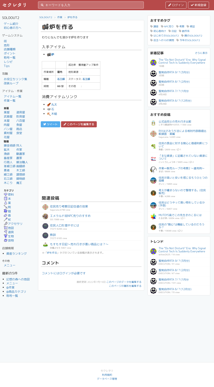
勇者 (7, 170)
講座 (154, 26)
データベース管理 (107, 379)
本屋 (7, 121)
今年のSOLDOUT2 (188, 40)
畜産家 (8, 158)
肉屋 (7, 125)
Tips (7, 66)
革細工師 (9, 166)
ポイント (9, 53)
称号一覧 (9, 57)
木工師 (20, 170)
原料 (9, 194)
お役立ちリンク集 (15, 79)
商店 (19, 129)
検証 (191, 26)
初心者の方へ (12, 28)
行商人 (8, 162)
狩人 (19, 145)
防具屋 (20, 116)
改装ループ (11, 83)
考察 (180, 26)
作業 (59, 17)
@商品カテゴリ (16, 291)
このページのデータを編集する (123, 282)
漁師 (7, 154)
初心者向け (158, 31)
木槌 (52, 114)
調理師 (20, 174)
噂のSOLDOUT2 (191, 35)
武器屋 (8, 116)
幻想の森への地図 (18, 279)
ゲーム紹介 (11, 24)
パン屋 (8, 129)
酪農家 (20, 154)
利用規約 (107, 375)
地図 (9, 228)
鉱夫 (7, 150)
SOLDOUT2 (45, 17)
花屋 (7, 137)
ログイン (176, 5)
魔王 (19, 183)
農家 (19, 158)
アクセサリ (13, 224)
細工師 (8, 174)
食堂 (19, 133)
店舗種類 (9, 49)
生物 (9, 236)
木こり (8, 183)
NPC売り (167, 26)
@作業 (10, 287)
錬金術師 (9, 145)
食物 (9, 240)
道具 (9, 232)
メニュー (9, 265)
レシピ (8, 62)
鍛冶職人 (22, 162)
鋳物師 (20, 179)
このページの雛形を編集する (125, 286)
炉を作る (73, 17)
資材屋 (8, 133)
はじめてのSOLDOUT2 (164, 35)
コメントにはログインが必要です (64, 273)
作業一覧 (9, 100)
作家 (19, 150)
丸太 (52, 104)
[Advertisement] (91, 161)
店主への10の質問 (162, 40)
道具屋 (20, 112)
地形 (7, 45)
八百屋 (20, 121)
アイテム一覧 (12, 96)
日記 (172, 31)
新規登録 (198, 5)
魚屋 (19, 125)
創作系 (184, 31)
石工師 (8, 179)
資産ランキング (16, 253)
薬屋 (7, 112)
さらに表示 (201, 53)
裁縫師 (20, 166)
